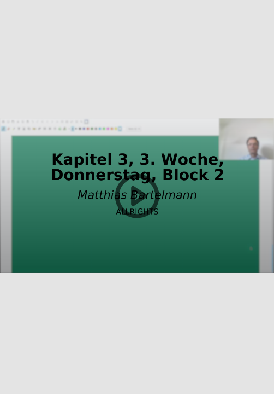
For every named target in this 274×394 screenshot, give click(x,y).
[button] (137, 197)
